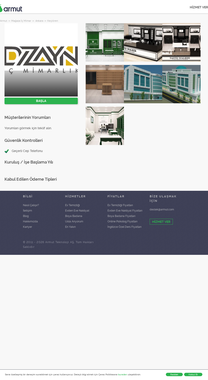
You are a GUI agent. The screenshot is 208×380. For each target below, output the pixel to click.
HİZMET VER (161, 221)
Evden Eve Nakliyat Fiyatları (124, 210)
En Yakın (70, 226)
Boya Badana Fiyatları (121, 216)
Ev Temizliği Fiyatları (120, 205)
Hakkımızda (30, 221)
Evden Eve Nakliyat (77, 210)
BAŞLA (41, 101)
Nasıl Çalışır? (31, 205)
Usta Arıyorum (74, 221)
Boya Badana (73, 216)
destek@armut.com (162, 209)
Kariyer (27, 226)
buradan (122, 374)
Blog (26, 216)
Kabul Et (193, 374)
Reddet (174, 374)
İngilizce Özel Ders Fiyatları (124, 226)
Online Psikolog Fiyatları (122, 221)
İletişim (27, 210)
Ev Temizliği (72, 205)
